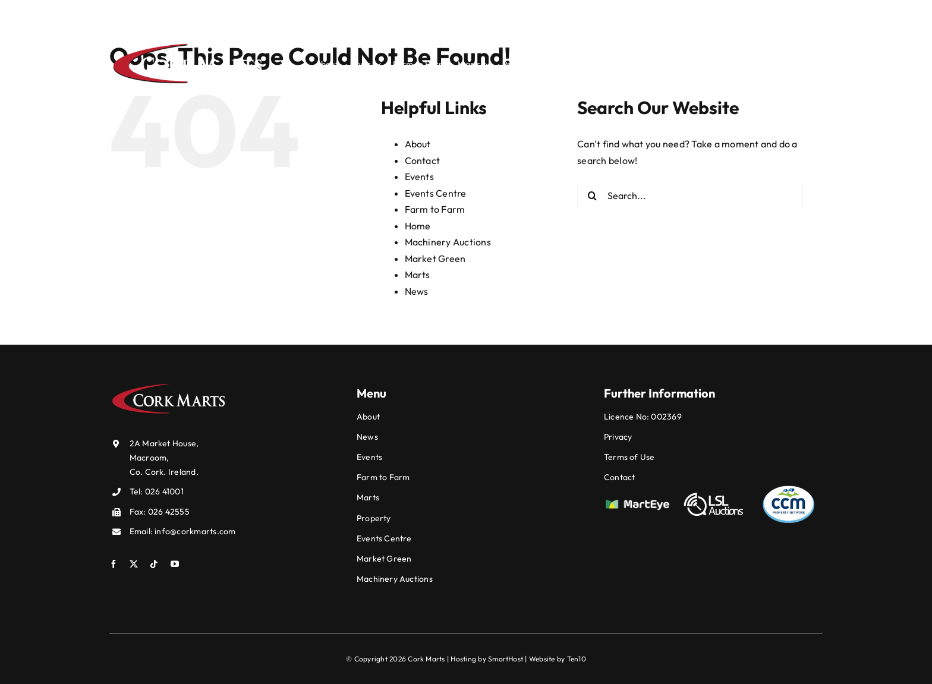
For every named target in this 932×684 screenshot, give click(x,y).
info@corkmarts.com (675, 14)
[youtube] (803, 13)
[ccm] (789, 489)
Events (419, 176)
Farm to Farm (435, 209)
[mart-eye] (637, 503)
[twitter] (765, 13)
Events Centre (436, 193)
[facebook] (746, 13)
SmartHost (505, 658)
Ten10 (576, 658)
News (417, 291)
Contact (422, 160)
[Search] (818, 64)
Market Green (435, 258)
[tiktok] (784, 13)
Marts (417, 274)
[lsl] (713, 495)
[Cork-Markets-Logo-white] (187, 44)
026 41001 (568, 14)
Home (418, 226)
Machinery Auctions (448, 242)
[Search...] (690, 195)
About (418, 144)
